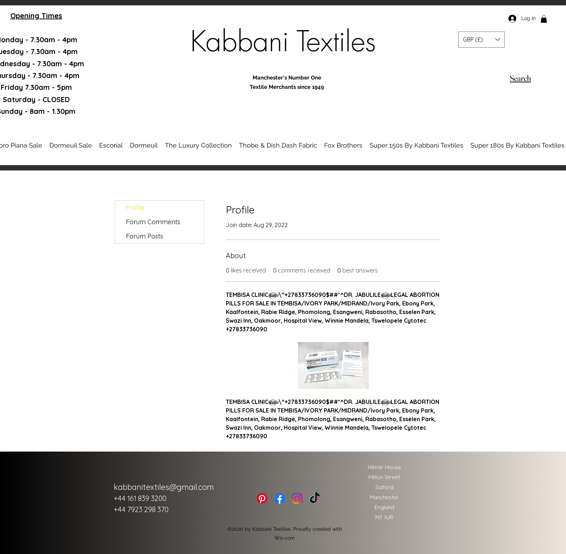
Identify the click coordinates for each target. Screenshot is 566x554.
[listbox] (481, 40)
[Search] (520, 78)
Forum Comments (153, 222)
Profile (135, 207)
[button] (544, 19)
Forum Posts (144, 236)
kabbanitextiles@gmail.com (164, 487)
